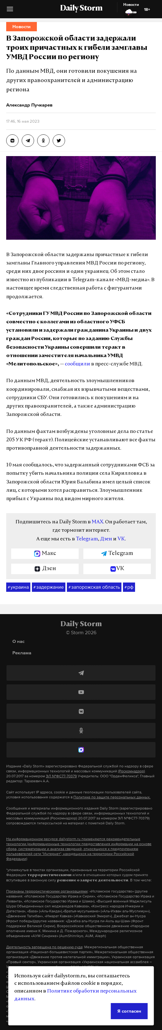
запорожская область (94, 587)
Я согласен (129, 1011)
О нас (18, 641)
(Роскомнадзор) (131, 771)
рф (129, 587)
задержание (48, 587)
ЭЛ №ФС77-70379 (61, 776)
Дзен (106, 539)
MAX (97, 522)
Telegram (87, 539)
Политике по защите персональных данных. (112, 797)
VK (121, 539)
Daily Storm (81, 8)
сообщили (77, 364)
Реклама (21, 652)
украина (18, 587)
